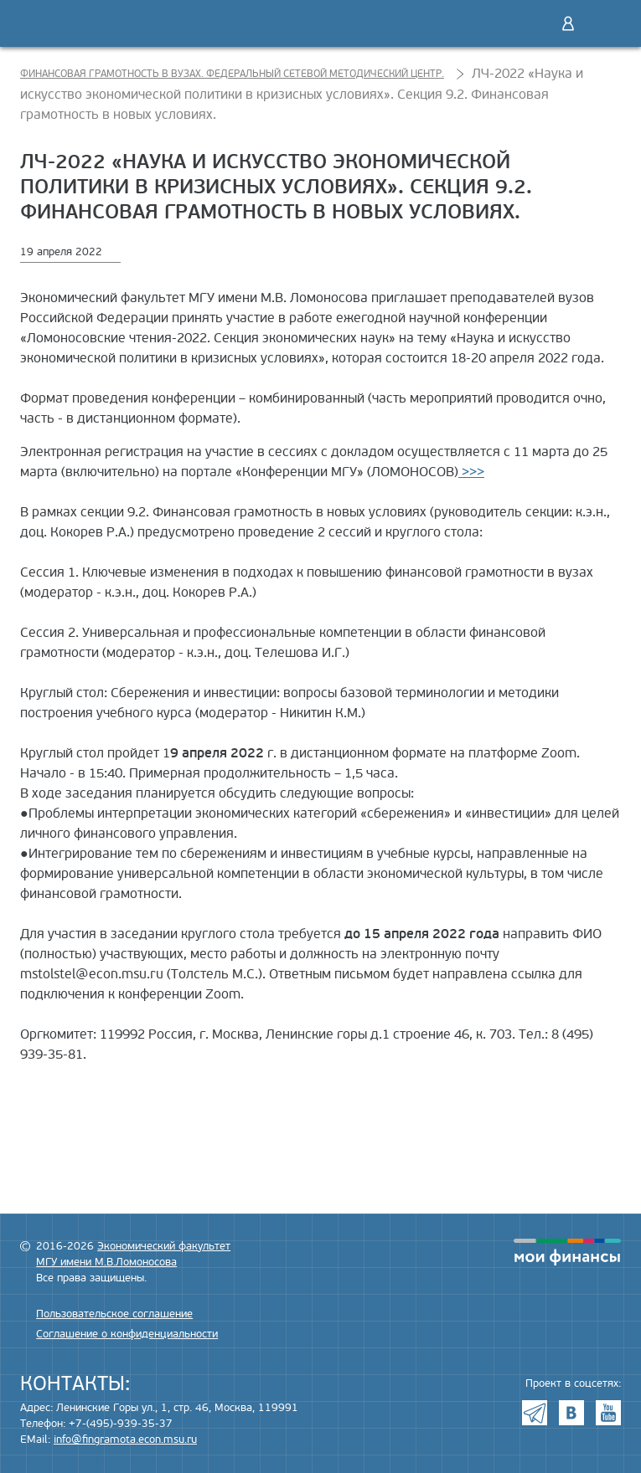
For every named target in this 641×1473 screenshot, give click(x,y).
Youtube (608, 1412)
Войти (568, 23)
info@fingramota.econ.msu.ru (125, 1439)
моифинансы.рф (567, 1252)
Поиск (533, 23)
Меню (603, 23)
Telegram (534, 1412)
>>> (471, 472)
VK (571, 1412)
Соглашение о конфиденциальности (127, 1334)
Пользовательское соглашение (114, 1314)
